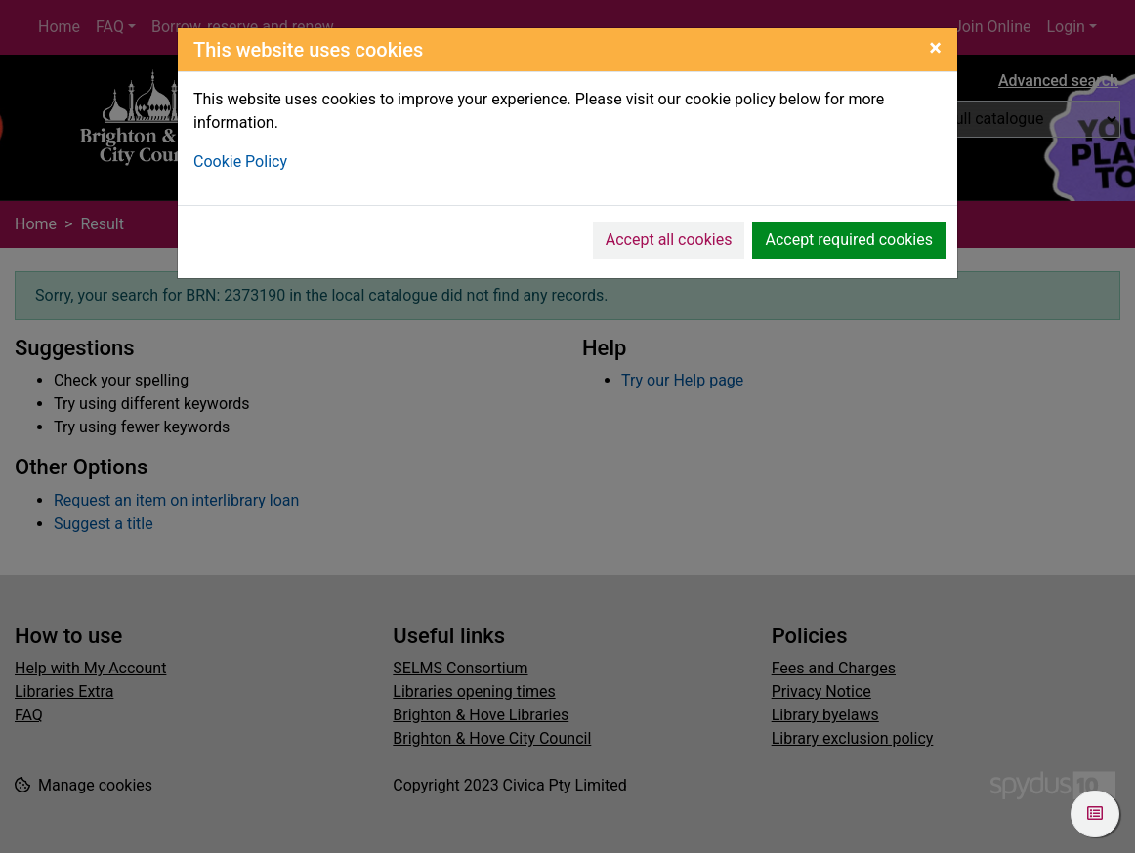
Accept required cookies (849, 239)
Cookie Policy (240, 161)
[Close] (935, 47)
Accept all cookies (669, 239)
